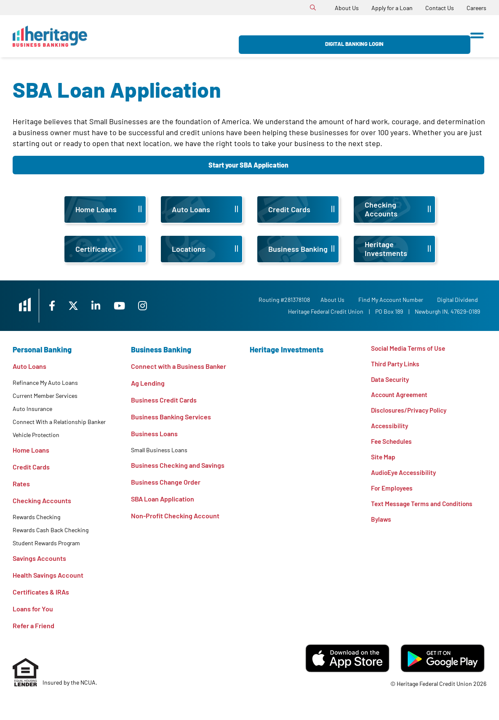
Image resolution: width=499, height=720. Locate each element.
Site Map (383, 460)
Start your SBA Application (248, 165)
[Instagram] (156, 305)
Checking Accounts (42, 500)
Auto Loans (29, 366)
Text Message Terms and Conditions (424, 508)
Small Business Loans (159, 449)
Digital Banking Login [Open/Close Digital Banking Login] (415, 36)
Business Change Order (165, 482)
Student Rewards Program (46, 543)
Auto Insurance (32, 408)
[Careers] (476, 7)
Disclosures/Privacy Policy (411, 412)
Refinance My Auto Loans (45, 382)
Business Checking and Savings (177, 465)
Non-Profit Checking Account (175, 516)
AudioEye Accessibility (405, 476)
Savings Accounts (39, 558)
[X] (83, 305)
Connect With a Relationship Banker (59, 421)
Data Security (391, 380)
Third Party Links (396, 364)
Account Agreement (401, 396)
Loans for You (33, 609)
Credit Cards (31, 467)
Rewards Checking (36, 516)
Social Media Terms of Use (409, 348)
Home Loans (31, 450)
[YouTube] (132, 305)
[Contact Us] (439, 7)
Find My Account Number (392, 299)
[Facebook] (60, 305)
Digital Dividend (459, 299)
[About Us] (347, 7)
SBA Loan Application (162, 499)
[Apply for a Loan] (392, 7)
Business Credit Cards (164, 400)
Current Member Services (45, 395)
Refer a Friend (33, 625)
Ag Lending (148, 383)
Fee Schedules (393, 444)
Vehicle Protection (36, 434)
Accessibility (390, 428)
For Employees (393, 492)
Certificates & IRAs (41, 592)
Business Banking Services (171, 417)
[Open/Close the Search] (313, 8)
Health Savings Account (48, 575)
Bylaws (381, 524)
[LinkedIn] (107, 305)
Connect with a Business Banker (178, 366)
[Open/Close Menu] (477, 33)
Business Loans (154, 433)
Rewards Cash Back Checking (50, 529)
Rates (21, 484)
